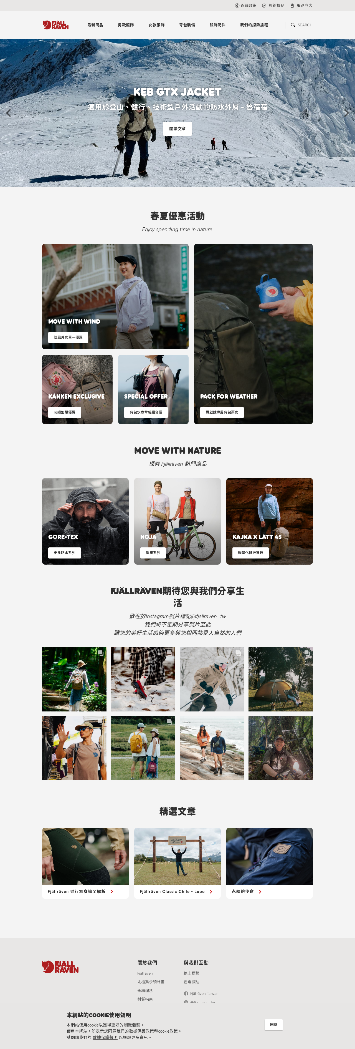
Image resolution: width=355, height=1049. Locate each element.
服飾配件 (218, 25)
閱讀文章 (177, 129)
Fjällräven (145, 973)
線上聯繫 (191, 973)
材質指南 (145, 999)
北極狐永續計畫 (150, 982)
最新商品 (95, 25)
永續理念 (145, 990)
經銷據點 (191, 982)
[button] (8, 113)
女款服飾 (156, 25)
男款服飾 (126, 25)
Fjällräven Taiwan (204, 993)
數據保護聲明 (105, 1037)
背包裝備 (187, 25)
